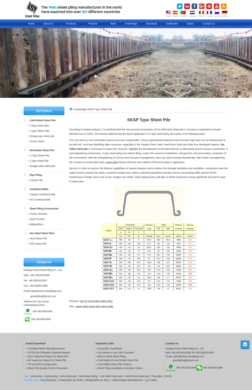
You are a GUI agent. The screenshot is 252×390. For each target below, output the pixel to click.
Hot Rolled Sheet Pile (42, 150)
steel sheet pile (68, 376)
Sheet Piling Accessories (44, 208)
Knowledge (131, 23)
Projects (95, 23)
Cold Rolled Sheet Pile (43, 120)
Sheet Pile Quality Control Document (48, 368)
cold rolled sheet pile (111, 376)
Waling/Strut (36, 224)
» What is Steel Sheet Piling (111, 356)
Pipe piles (157, 376)
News (113, 23)
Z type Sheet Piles (40, 130)
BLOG (168, 376)
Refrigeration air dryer (97, 380)
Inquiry (190, 23)
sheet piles (36, 376)
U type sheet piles (39, 125)
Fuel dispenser (48, 380)
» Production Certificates (109, 348)
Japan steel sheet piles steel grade (94, 306)
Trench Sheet (37, 141)
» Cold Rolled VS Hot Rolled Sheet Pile (117, 360)
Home (31, 23)
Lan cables (151, 380)
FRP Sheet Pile (38, 243)
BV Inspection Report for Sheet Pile (47, 360)
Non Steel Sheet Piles (42, 233)
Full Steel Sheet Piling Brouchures (46, 348)
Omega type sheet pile (42, 136)
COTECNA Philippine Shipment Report (49, 352)
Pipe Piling (36, 175)
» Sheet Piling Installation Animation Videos (119, 368)
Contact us (209, 23)
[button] (27, 120)
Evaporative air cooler (71, 380)
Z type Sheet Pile (39, 160)
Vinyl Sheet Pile (38, 238)
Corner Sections (38, 213)
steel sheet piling (88, 376)
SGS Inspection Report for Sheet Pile (48, 356)
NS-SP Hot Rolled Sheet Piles (96, 301)
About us (50, 23)
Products (73, 23)
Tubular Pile (36, 180)
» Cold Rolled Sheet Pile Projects (114, 364)
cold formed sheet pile (137, 376)
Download (151, 23)
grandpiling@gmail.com (43, 296)
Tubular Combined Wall (42, 194)
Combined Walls (39, 189)
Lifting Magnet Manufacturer (127, 380)
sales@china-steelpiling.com (46, 291)
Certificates (172, 23)
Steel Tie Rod (37, 219)
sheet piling (112, 162)
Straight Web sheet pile (42, 166)
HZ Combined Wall (40, 199)
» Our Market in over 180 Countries (115, 352)
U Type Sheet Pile (39, 155)
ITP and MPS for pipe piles (42, 364)
